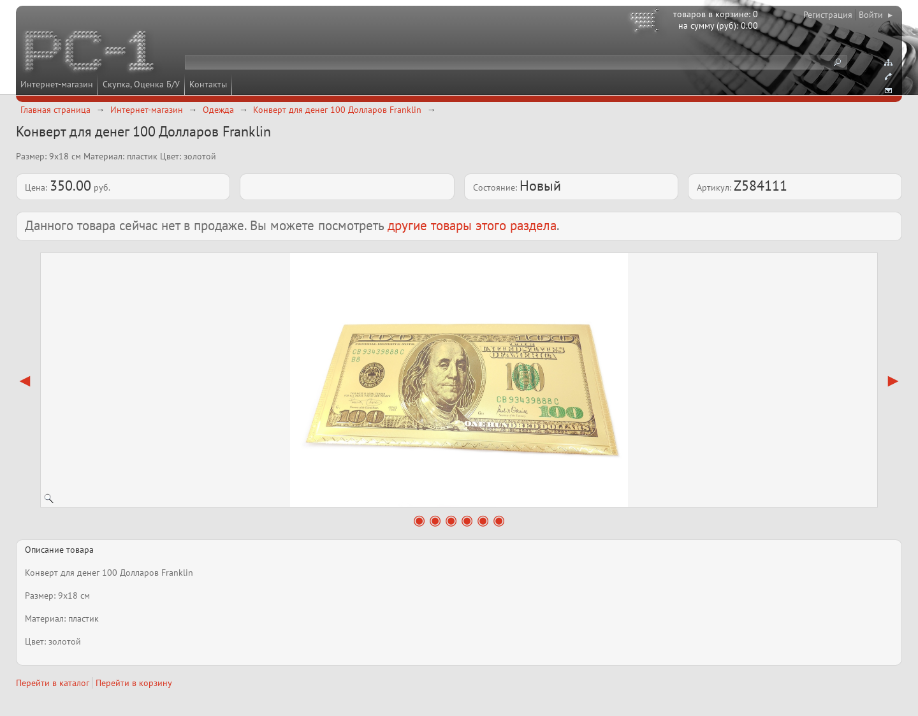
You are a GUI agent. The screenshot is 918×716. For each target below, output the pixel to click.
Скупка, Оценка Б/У (141, 84)
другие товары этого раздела (472, 225)
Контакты (208, 84)
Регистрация (827, 14)
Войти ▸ (875, 14)
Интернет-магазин (56, 84)
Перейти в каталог (52, 683)
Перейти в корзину (134, 683)
